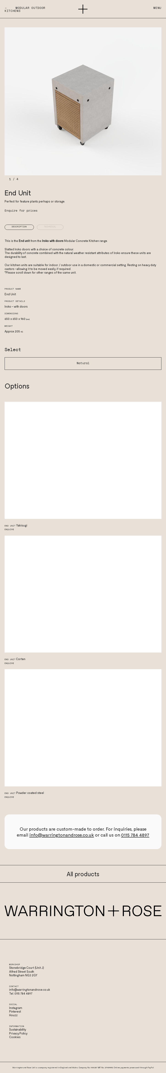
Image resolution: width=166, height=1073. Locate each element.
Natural (83, 363)
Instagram (15, 1008)
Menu (157, 8)
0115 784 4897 (135, 834)
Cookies (15, 1037)
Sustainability (17, 1029)
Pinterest (15, 1011)
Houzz (13, 1015)
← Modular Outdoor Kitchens (25, 10)
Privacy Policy (18, 1033)
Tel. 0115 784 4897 (21, 993)
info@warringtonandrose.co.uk (61, 834)
